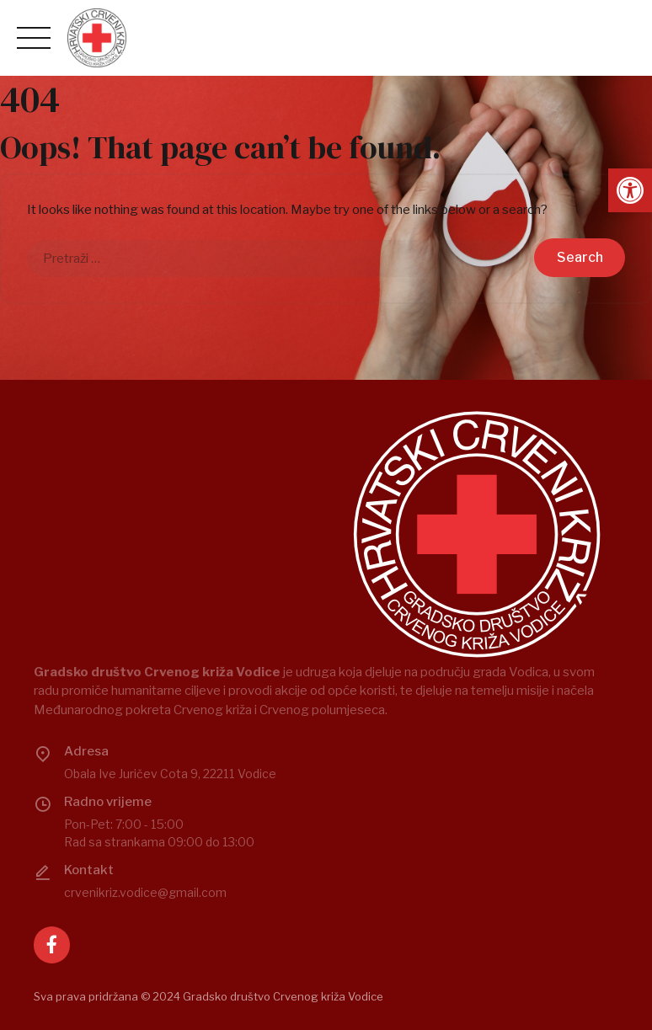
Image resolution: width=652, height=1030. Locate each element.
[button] (630, 190)
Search (580, 257)
